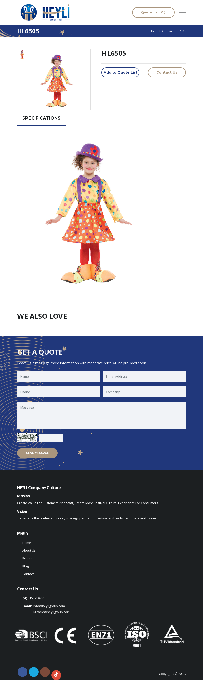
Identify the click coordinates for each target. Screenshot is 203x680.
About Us (29, 550)
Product (28, 558)
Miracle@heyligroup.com (51, 612)
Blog (25, 566)
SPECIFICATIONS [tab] (41, 118)
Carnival (167, 31)
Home (154, 31)
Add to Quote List (120, 72)
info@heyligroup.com (49, 606)
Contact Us (166, 72)
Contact (28, 574)
